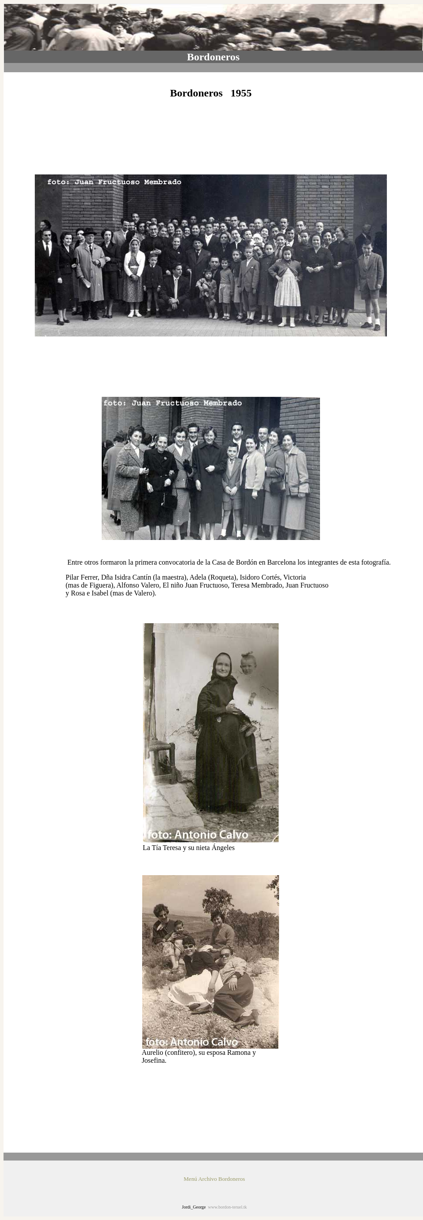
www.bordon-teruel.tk (227, 1207)
